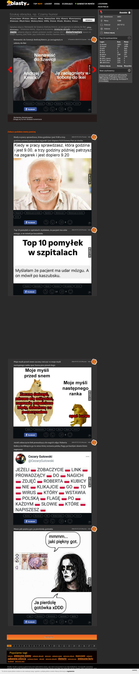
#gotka (74, 616)
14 (74, 646)
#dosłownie (51, 616)
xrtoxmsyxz (103, 75)
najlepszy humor (32, 659)
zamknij (134, 670)
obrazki (41, 659)
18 (94, 646)
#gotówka (63, 616)
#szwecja (40, 104)
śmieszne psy (72, 659)
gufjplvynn (113, 75)
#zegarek (18, 213)
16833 (119, 17)
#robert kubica (57, 516)
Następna (48, 637)
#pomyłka (37, 286)
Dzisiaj (119, 66)
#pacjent (57, 286)
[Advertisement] (52, 311)
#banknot (40, 616)
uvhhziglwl (112, 77)
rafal (103, 52)
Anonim (104, 44)
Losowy (48, 4)
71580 (119, 21)
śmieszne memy (22, 655)
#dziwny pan (60, 213)
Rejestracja (103, 7)
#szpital (27, 286)
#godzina (48, 213)
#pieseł (51, 429)
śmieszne (48, 656)
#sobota (58, 104)
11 (59, 646)
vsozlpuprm (123, 79)
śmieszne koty (85, 658)
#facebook (38, 516)
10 (54, 646)
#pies (29, 429)
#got (30, 616)
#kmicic (68, 104)
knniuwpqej (104, 81)
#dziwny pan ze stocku (33, 213)
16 (84, 646)
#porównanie (39, 429)
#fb (47, 516)
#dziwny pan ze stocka (76, 213)
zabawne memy (57, 656)
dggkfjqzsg (103, 77)
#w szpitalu (68, 286)
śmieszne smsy (20, 661)
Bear (103, 50)
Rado (103, 56)
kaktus (103, 54)
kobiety (10, 656)
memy (13, 31)
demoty (62, 658)
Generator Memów (85, 4)
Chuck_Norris (106, 60)
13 (69, 646)
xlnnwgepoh (104, 79)
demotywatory (74, 31)
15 (79, 646)
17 (89, 646)
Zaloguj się (17, 119)
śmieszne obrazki (62, 29)
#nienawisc (29, 104)
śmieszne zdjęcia (68, 656)
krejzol (103, 46)
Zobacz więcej (109, 33)
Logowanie (103, 4)
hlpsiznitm (122, 77)
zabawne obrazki (38, 656)
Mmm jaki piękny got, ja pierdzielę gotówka (33, 529)
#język (47, 286)
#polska (27, 516)
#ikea (49, 104)
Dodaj (57, 4)
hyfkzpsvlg (113, 79)
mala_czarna (105, 58)
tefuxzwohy (122, 75)
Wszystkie (127, 66)
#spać (67, 429)
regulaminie (70, 671)
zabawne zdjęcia (17, 658)
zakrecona (106, 62)
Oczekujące (67, 4)
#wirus (69, 516)
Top (37, 4)
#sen (59, 429)
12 (64, 646)
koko (103, 48)
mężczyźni (80, 656)
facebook (11, 661)
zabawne (89, 656)
